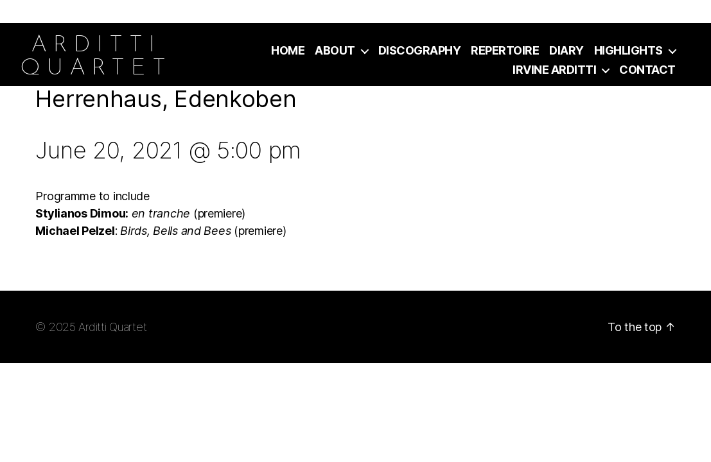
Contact (647, 69)
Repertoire (505, 50)
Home (287, 50)
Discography (419, 50)
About (335, 50)
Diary (566, 50)
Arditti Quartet (112, 327)
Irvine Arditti (554, 69)
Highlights (628, 50)
